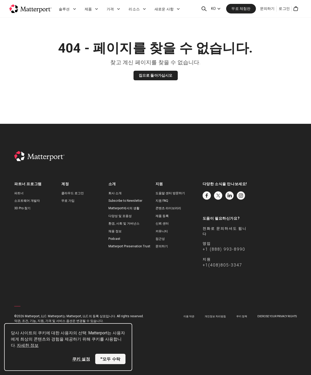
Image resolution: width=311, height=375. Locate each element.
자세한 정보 (28, 345)
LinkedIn (229, 195)
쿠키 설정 (81, 359)
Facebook (207, 195)
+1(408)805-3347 (222, 265)
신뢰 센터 (162, 223)
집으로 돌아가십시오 (156, 75)
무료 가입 (68, 201)
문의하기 (267, 8)
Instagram (241, 195)
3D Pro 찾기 (22, 208)
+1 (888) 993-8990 (224, 249)
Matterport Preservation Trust (129, 246)
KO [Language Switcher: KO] (213, 8)
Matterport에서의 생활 (123, 208)
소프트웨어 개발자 (27, 201)
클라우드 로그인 (72, 193)
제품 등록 (162, 216)
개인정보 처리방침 (215, 316)
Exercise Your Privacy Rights (277, 316)
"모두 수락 (110, 359)
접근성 (160, 239)
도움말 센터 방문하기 (170, 193)
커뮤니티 (162, 231)
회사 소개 (115, 193)
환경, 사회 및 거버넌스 (123, 223)
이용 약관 (188, 316)
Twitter (218, 195)
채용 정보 (115, 231)
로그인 (284, 8)
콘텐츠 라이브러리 (168, 208)
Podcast (114, 239)
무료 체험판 (240, 8)
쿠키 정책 (241, 316)
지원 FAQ (162, 201)
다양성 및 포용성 (120, 216)
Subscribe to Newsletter (125, 201)
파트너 (19, 193)
